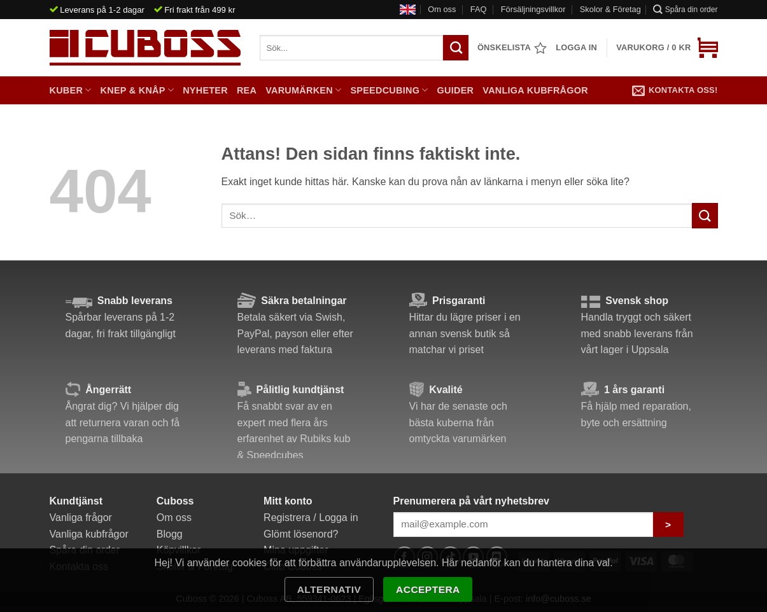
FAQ (478, 9)
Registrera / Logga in (311, 517)
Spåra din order (685, 9)
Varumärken (303, 90)
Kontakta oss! (675, 90)
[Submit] (704, 215)
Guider (455, 90)
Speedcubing (389, 90)
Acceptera (428, 589)
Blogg (170, 534)
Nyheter (205, 90)
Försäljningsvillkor (533, 9)
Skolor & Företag (610, 9)
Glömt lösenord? (301, 534)
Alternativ (329, 589)
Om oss (442, 9)
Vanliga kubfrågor (535, 90)
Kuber (71, 90)
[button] (666, 47)
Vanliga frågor (81, 517)
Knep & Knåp (137, 90)
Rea (247, 90)
